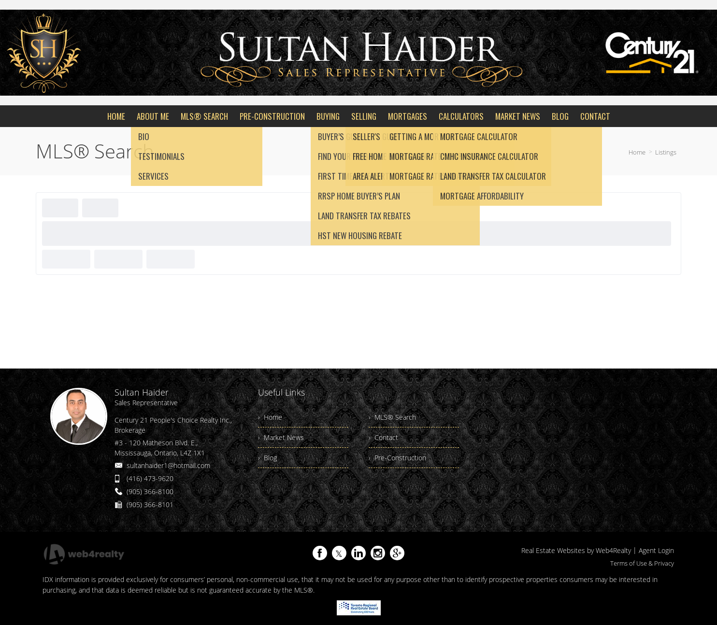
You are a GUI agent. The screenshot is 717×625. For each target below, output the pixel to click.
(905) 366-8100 (150, 491)
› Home (270, 417)
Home (637, 152)
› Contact (383, 437)
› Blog (267, 457)
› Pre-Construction (397, 457)
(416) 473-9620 (150, 478)
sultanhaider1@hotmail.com (168, 465)
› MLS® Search (392, 417)
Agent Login (656, 550)
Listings (665, 152)
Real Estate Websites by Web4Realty (576, 550)
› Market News (281, 437)
